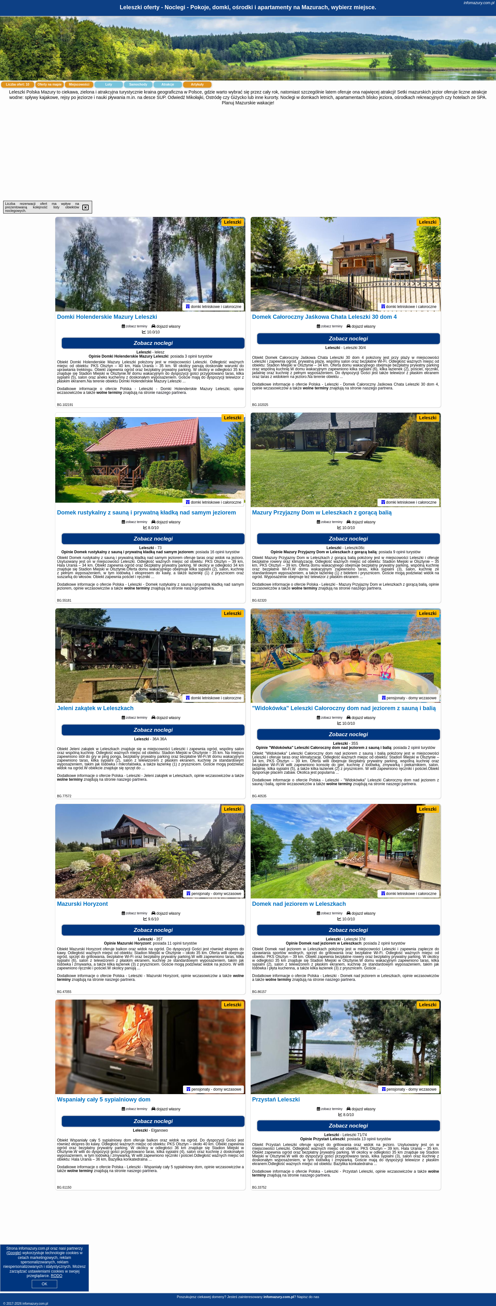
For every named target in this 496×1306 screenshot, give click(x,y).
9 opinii (399, 553)
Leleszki (232, 222)
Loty (108, 84)
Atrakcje (167, 84)
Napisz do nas (308, 1297)
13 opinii (369, 1140)
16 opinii (217, 553)
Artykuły (197, 84)
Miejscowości (79, 84)
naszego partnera (171, 393)
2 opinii (414, 748)
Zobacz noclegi (153, 344)
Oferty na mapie (49, 84)
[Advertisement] (248, 153)
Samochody (138, 84)
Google (14, 1253)
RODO (56, 1276)
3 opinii (191, 357)
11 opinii (174, 944)
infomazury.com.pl (479, 3)
